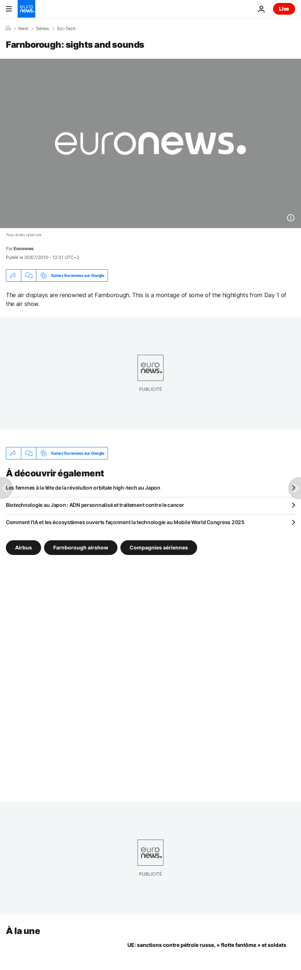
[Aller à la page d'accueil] (26, 9)
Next (23, 28)
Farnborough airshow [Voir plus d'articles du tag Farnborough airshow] (80, 547)
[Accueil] (8, 28)
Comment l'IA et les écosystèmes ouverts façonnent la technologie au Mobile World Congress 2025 (125, 522)
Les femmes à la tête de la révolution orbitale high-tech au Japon (83, 487)
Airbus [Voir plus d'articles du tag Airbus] (23, 547)
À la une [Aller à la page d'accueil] (23, 931)
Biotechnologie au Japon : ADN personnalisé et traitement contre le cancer (95, 505)
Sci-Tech (66, 28)
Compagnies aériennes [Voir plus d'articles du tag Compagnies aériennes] (159, 547)
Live (284, 9)
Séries (42, 28)
